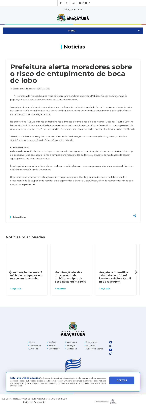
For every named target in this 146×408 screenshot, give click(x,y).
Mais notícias (18, 217)
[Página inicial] (72, 329)
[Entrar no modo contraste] (61, 3)
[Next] (136, 272)
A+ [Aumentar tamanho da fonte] (73, 3)
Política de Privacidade (34, 402)
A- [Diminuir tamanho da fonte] (67, 3)
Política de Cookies (79, 383)
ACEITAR (122, 382)
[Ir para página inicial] (73, 18)
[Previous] (10, 272)
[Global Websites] (105, 401)
